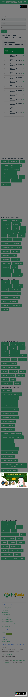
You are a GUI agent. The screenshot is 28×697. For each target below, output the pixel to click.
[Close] (25, 475)
